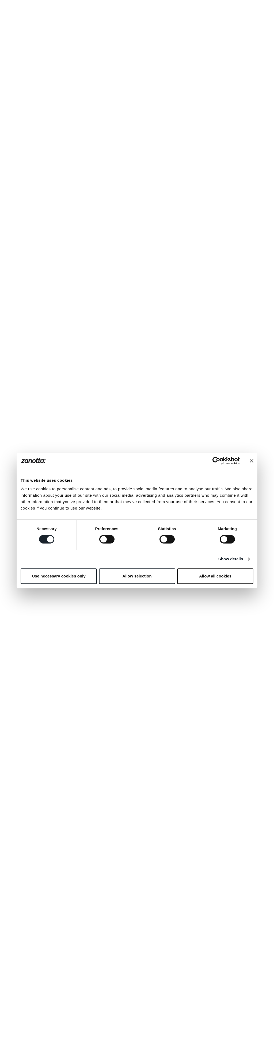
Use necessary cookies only (58, 576)
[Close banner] (251, 461)
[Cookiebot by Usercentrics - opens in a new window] (216, 461)
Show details (230, 559)
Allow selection (136, 576)
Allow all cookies (215, 576)
